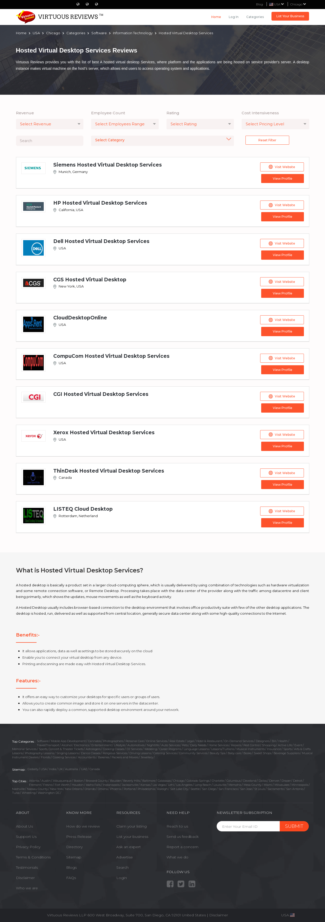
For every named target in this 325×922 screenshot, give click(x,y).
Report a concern (182, 846)
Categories (255, 17)
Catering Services (165, 752)
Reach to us (177, 825)
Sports (287, 748)
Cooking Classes (113, 748)
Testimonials (27, 866)
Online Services (156, 740)
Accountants (87, 756)
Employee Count (108, 112)
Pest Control (251, 744)
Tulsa (16, 792)
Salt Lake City (179, 788)
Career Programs (170, 748)
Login (121, 877)
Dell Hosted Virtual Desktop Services (101, 241)
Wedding (150, 748)
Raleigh (162, 788)
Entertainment (101, 744)
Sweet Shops (262, 752)
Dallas (263, 780)
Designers (262, 740)
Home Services (219, 744)
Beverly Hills (131, 780)
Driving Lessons (140, 752)
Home (216, 17)
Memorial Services (24, 748)
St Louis (259, 788)
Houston (78, 784)
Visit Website (282, 167)
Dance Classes (90, 752)
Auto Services (170, 744)
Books (247, 752)
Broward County (97, 780)
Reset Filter (267, 140)
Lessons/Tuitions (222, 748)
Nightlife (153, 744)
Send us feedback (182, 835)
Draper (286, 780)
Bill (274, 740)
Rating (172, 112)
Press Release (79, 835)
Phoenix (115, 788)
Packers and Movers (125, 756)
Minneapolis (300, 784)
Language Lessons (196, 748)
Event (298, 744)
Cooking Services (64, 756)
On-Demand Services (238, 740)
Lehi (171, 784)
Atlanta (34, 780)
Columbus (233, 780)
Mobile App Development (68, 740)
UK (60, 768)
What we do (177, 856)
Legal (190, 740)
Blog (259, 4)
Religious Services (115, 752)
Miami (268, 784)
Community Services (193, 752)
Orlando (90, 788)
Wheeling (29, 792)
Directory (74, 846)
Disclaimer (25, 877)
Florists (45, 756)
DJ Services (134, 748)
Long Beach (203, 784)
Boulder (115, 780)
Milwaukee (282, 784)
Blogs (71, 866)
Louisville (220, 784)
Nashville (18, 788)
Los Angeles (184, 784)
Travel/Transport (48, 744)
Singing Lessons (67, 752)
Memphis (235, 784)
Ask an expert (128, 846)
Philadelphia (146, 788)
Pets (185, 744)
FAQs (71, 877)
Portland (129, 788)
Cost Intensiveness (260, 112)
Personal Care (135, 740)
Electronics (81, 744)
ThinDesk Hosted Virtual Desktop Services (108, 470)
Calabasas (164, 780)
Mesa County (252, 784)
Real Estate (177, 740)
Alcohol (67, 744)
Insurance (274, 748)
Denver (274, 780)
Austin (46, 780)
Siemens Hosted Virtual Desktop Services (107, 165)
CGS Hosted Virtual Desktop (89, 279)
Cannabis (94, 740)
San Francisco (228, 788)
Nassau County (37, 788)
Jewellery (147, 756)
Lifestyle (119, 744)
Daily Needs (198, 744)
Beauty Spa (217, 752)
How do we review (83, 825)
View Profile (282, 178)
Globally (33, 768)
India (52, 768)
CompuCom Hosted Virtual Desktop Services (111, 356)
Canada (95, 768)
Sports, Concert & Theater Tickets (61, 748)
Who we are (27, 887)
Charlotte (218, 780)
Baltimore (148, 780)
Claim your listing (131, 825)
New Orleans (73, 788)
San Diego (209, 788)
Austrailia (72, 768)
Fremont (35, 784)
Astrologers (93, 748)
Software (43, 740)
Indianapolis (111, 784)
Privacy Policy (28, 846)
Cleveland (249, 780)
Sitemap (73, 856)
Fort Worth (62, 784)
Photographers (113, 740)
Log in (234, 17)
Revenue (25, 112)
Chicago (298, 4)
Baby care (234, 752)
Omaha (103, 788)
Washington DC (49, 792)
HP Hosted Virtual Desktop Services (100, 203)
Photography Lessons (39, 752)
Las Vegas (159, 784)
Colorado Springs (198, 780)
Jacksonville (130, 784)
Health (283, 740)
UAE (84, 768)
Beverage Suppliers (287, 752)
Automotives (136, 744)
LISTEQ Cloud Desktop (83, 508)
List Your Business (290, 16)
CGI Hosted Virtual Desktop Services (100, 394)
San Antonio (294, 788)
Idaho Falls (93, 784)
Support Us (26, 835)
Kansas (145, 784)
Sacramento (275, 788)
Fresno (47, 784)
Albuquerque (62, 780)
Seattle (195, 788)
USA (44, 768)
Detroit (297, 780)
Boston (78, 780)
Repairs (236, 744)
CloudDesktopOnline (80, 317)
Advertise (124, 856)
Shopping (269, 744)
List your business (132, 835)
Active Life (285, 744)
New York (56, 788)
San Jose (246, 788)
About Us (24, 825)
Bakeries (103, 756)
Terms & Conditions (33, 856)
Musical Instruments (250, 748)
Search (122, 866)
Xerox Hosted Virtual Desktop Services (104, 432)
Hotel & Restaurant (209, 740)
